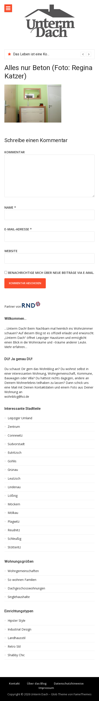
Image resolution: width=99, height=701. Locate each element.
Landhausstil (16, 638)
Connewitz (15, 435)
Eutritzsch (14, 453)
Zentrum (14, 427)
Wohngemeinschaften (23, 571)
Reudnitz (14, 530)
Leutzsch (14, 479)
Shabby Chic (16, 655)
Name (10, 207)
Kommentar (14, 152)
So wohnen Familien (22, 580)
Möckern (14, 504)
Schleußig (14, 539)
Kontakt (14, 683)
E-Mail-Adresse (18, 229)
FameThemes (83, 694)
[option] (52, 54)
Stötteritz (14, 547)
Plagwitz (13, 522)
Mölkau (13, 513)
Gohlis (12, 461)
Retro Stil (14, 647)
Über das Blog (37, 683)
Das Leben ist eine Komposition (37, 54)
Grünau (13, 470)
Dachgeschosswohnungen (26, 588)
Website (11, 251)
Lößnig (13, 496)
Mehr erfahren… (15, 347)
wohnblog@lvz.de (16, 396)
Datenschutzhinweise (69, 683)
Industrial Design (19, 629)
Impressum (46, 688)
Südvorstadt (16, 444)
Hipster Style (16, 621)
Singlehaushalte (19, 597)
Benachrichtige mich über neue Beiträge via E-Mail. (51, 273)
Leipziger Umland (20, 418)
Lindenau (14, 487)
